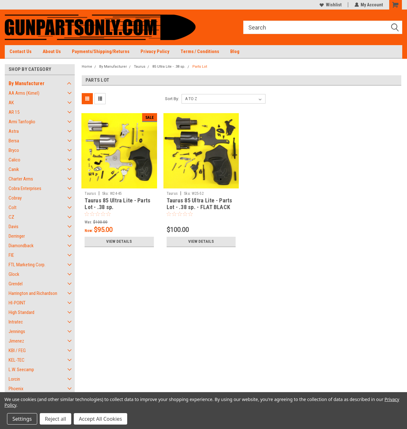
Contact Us (20, 51)
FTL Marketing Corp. (27, 265)
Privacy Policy (155, 51)
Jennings (17, 331)
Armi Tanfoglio (22, 122)
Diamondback (21, 246)
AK (11, 103)
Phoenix (16, 389)
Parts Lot (199, 67)
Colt (13, 207)
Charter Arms (21, 179)
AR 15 (14, 112)
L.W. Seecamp (21, 369)
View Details (119, 241)
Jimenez (16, 341)
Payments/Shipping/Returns (100, 51)
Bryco (14, 150)
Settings (22, 418)
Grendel (16, 284)
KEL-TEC (16, 360)
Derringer (17, 236)
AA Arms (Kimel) (24, 93)
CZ (11, 217)
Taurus (139, 67)
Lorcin (14, 379)
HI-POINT (17, 303)
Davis (13, 226)
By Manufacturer (27, 83)
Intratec (16, 322)
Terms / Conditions (200, 51)
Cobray (15, 198)
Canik (14, 169)
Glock (14, 274)
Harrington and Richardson (33, 293)
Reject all (55, 418)
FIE (11, 255)
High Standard (21, 312)
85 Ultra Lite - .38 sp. (168, 67)
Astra (14, 131)
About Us (52, 51)
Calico (14, 160)
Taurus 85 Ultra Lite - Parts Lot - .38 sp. (117, 203)
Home (87, 67)
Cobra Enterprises (25, 188)
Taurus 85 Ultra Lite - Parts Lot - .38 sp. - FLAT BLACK (199, 203)
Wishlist (330, 4)
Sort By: (172, 98)
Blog (234, 51)
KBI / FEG (17, 350)
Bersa (14, 141)
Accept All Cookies (100, 418)
